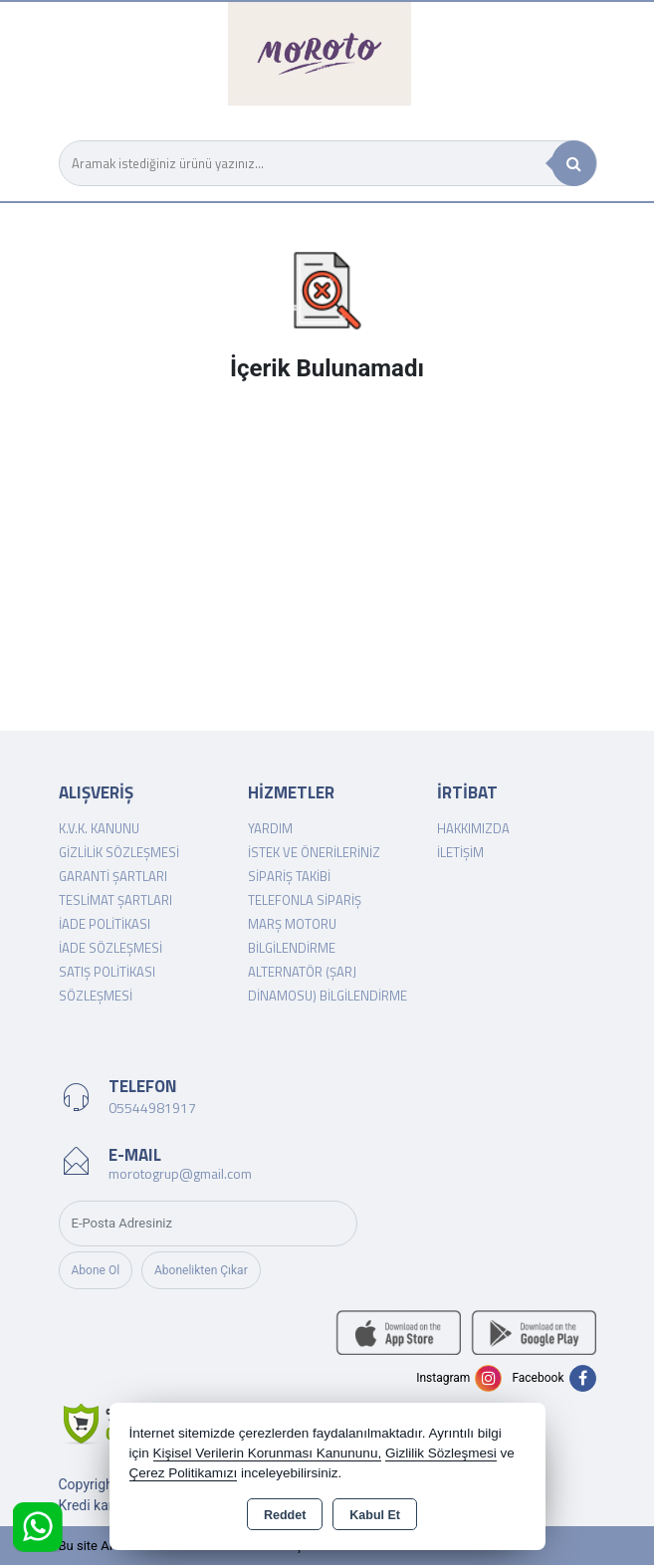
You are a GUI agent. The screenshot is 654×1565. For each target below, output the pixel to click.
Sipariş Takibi (289, 876)
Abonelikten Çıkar (201, 1270)
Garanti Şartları (113, 876)
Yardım (270, 828)
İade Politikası (104, 924)
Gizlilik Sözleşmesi (119, 852)
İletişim (460, 852)
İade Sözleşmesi (110, 948)
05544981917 (152, 1107)
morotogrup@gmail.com (180, 1173)
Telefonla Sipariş (304, 900)
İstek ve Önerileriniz (314, 852)
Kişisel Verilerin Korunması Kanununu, (267, 1453)
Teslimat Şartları (115, 900)
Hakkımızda (473, 828)
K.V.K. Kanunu (99, 828)
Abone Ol (96, 1270)
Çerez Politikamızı (183, 1472)
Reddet (285, 1515)
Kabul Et (374, 1515)
